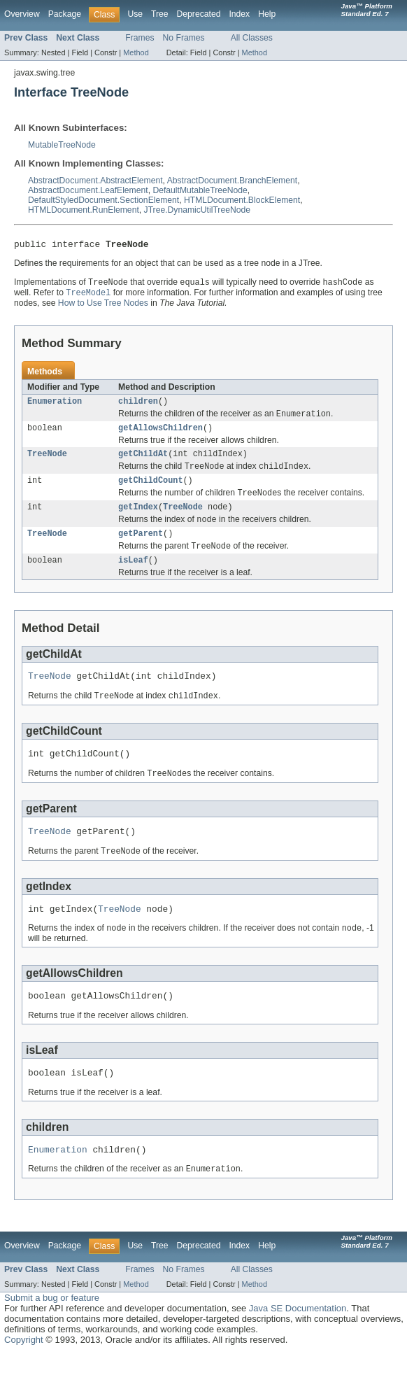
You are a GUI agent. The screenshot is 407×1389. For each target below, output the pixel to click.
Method (135, 52)
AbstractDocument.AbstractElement (95, 180)
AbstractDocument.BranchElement (232, 180)
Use (135, 14)
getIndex (138, 519)
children (138, 405)
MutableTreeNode (62, 145)
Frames (139, 38)
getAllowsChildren (160, 434)
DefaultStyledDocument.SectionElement (103, 200)
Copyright (23, 1374)
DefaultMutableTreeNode (199, 190)
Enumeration (54, 405)
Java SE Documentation (297, 1343)
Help (267, 14)
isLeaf (133, 576)
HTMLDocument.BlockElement (242, 200)
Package (64, 14)
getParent (140, 548)
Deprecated (199, 14)
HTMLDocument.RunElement (83, 210)
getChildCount (150, 490)
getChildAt (143, 461)
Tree (160, 14)
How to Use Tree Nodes (103, 306)
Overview (22, 14)
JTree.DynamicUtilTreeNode (197, 210)
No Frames (184, 38)
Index (239, 14)
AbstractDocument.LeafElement (88, 190)
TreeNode (47, 461)
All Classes (252, 38)
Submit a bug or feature (51, 1332)
